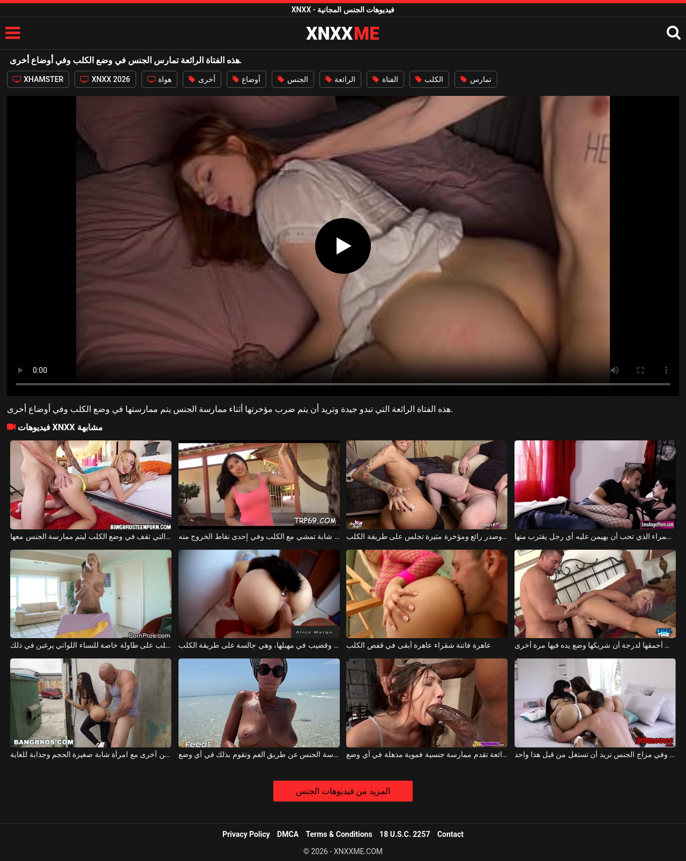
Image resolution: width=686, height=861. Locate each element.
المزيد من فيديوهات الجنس (343, 791)
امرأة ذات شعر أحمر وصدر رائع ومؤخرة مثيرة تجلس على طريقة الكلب (427, 536)
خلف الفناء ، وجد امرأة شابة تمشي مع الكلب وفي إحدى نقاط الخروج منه (259, 536)
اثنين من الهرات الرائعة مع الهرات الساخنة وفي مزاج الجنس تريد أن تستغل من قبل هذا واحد (595, 754)
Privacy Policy (246, 834)
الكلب (429, 79)
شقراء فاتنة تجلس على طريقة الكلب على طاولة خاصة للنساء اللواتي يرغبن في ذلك (91, 645)
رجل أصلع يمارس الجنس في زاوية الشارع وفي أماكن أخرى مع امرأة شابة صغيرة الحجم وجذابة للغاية (91, 754)
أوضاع (246, 79)
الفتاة (385, 79)
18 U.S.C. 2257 (404, 834)
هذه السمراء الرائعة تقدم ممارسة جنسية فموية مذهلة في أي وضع (427, 754)
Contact (450, 834)
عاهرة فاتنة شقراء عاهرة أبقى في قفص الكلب (418, 645)
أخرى (202, 79)
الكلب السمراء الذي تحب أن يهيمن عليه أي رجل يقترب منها (595, 536)
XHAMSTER (38, 79)
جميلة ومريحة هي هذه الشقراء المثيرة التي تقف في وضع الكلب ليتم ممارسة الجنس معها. (91, 536)
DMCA (288, 834)
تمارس (475, 79)
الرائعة (340, 79)
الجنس (293, 79)
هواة (159, 79)
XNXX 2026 (105, 79)
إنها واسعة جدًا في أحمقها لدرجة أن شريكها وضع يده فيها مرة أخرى (595, 645)
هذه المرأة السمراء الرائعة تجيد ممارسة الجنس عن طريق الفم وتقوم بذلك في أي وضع (259, 754)
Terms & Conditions (339, 834)
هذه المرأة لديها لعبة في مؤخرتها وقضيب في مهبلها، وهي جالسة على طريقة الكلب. (259, 645)
